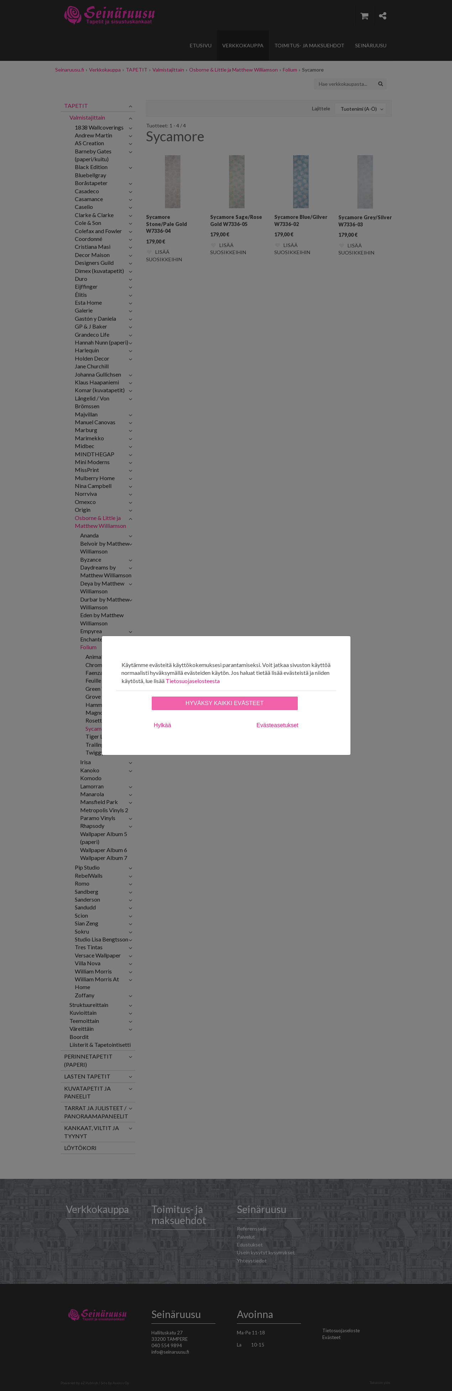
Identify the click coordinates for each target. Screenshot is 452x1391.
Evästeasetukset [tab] (277, 725)
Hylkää (162, 725)
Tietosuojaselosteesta (193, 680)
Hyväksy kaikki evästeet (225, 703)
